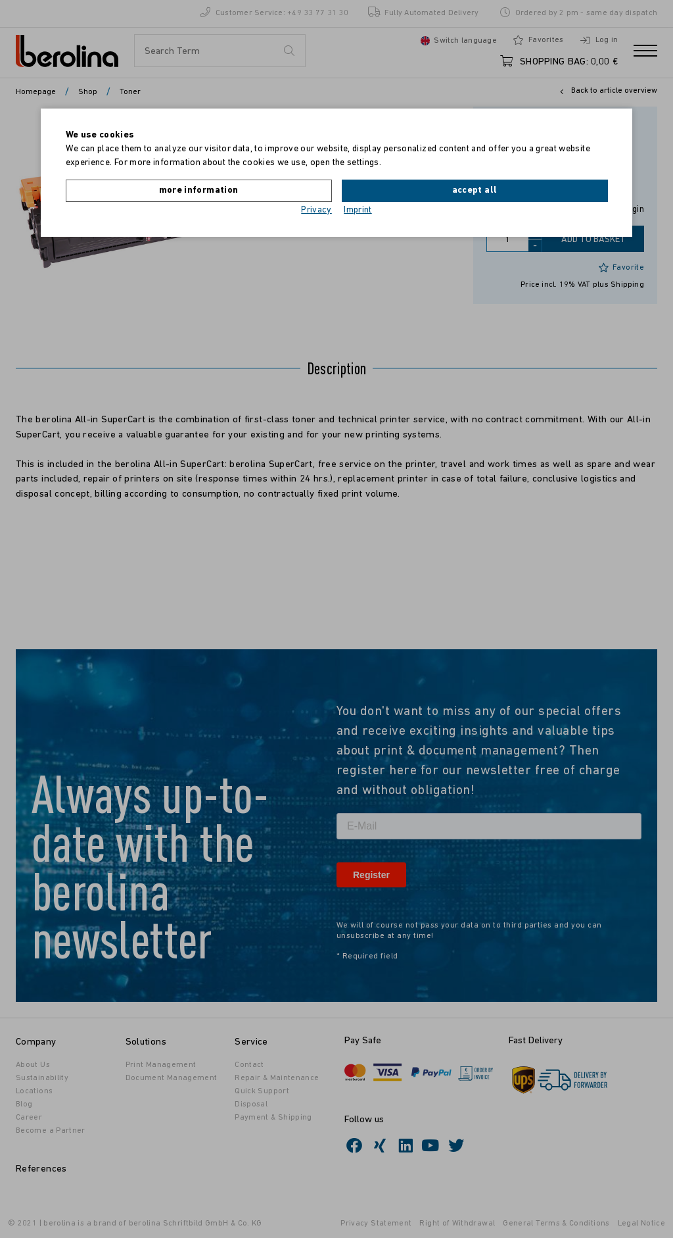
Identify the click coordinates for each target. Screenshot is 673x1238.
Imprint (358, 210)
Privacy (316, 210)
